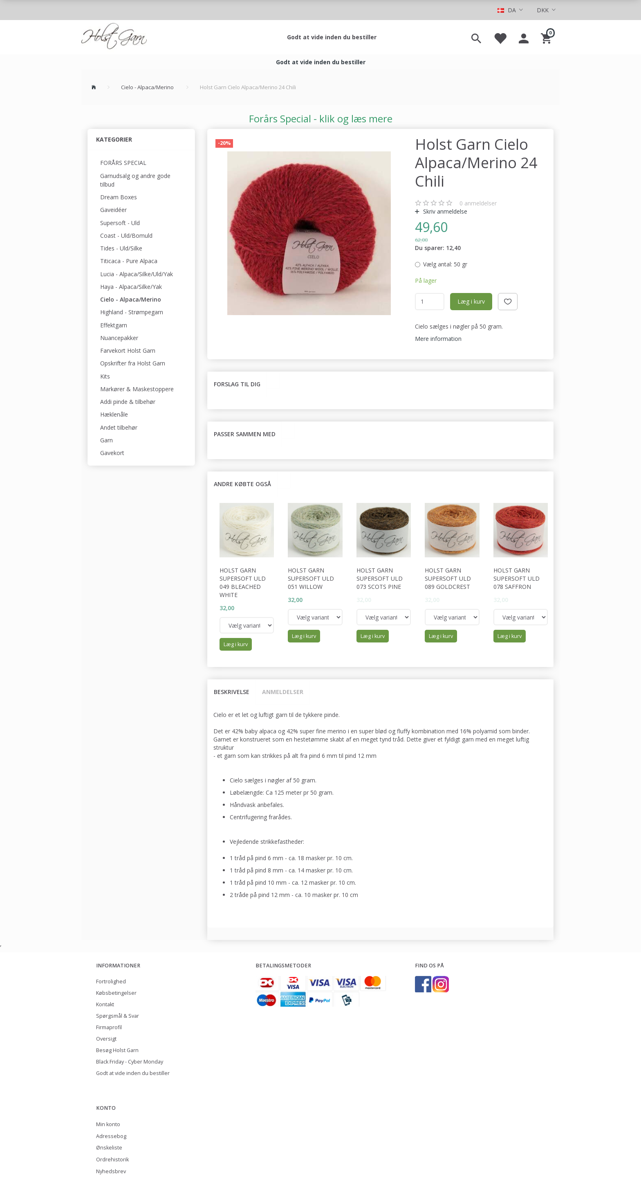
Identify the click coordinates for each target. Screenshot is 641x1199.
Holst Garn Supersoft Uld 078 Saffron (516, 578)
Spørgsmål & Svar (117, 1015)
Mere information (438, 339)
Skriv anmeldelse (444, 211)
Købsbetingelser (116, 992)
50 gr (445, 264)
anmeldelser (478, 203)
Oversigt (106, 1038)
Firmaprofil (109, 1027)
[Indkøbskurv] (547, 37)
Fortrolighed (111, 981)
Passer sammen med (245, 434)
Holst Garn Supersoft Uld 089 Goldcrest (448, 578)
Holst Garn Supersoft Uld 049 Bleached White (243, 582)
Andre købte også (242, 484)
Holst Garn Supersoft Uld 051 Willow (311, 578)
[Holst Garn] (114, 37)
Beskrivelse (231, 692)
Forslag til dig (237, 384)
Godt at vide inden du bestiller (332, 37)
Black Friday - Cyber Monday (129, 1061)
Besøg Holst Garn (117, 1050)
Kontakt (105, 1004)
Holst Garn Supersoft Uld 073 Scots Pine (379, 578)
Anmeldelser (282, 692)
